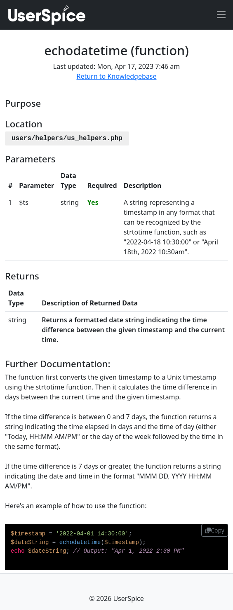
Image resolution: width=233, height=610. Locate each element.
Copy (214, 530)
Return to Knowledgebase (116, 76)
